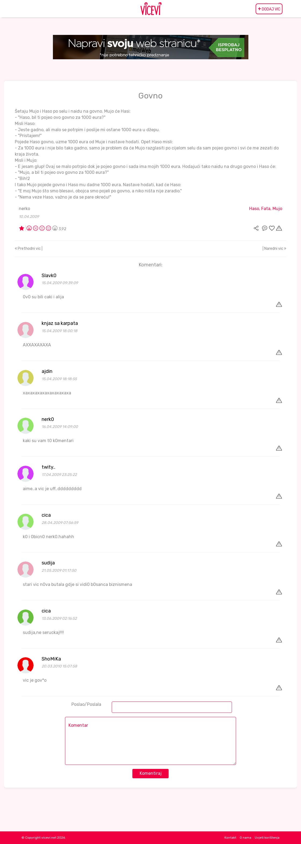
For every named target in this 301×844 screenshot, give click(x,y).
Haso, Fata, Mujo (265, 208)
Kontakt (230, 837)
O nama (245, 837)
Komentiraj (151, 773)
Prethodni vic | (28, 248)
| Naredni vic (274, 248)
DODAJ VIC (269, 9)
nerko (24, 208)
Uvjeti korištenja (267, 837)
